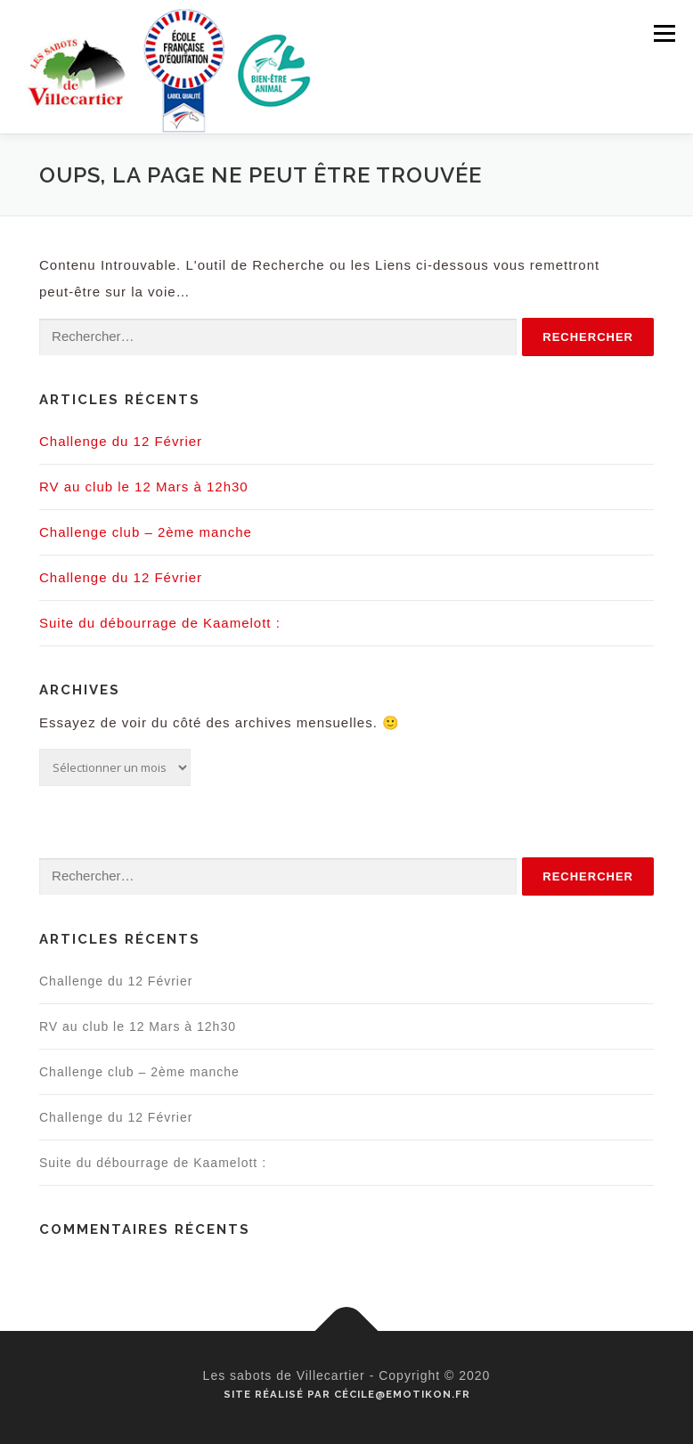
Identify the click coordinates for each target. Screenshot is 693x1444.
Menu (664, 33)
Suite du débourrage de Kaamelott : (160, 622)
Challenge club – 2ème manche (145, 531)
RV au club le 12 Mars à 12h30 (144, 486)
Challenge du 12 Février (120, 441)
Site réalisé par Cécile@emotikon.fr (347, 1394)
